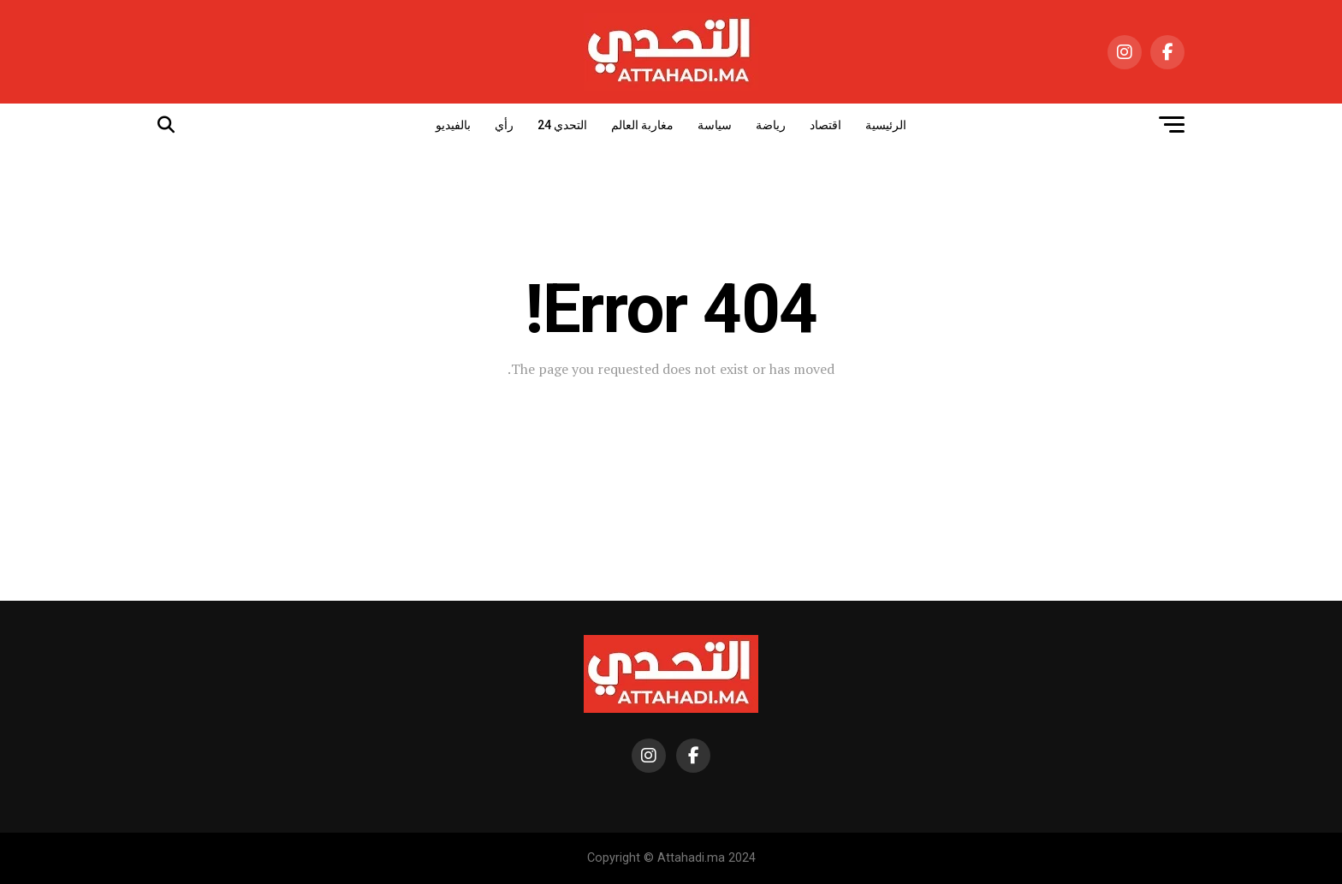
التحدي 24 (562, 125)
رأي (504, 125)
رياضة (771, 125)
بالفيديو (453, 125)
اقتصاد (825, 125)
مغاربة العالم (642, 125)
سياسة (715, 125)
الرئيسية (885, 125)
